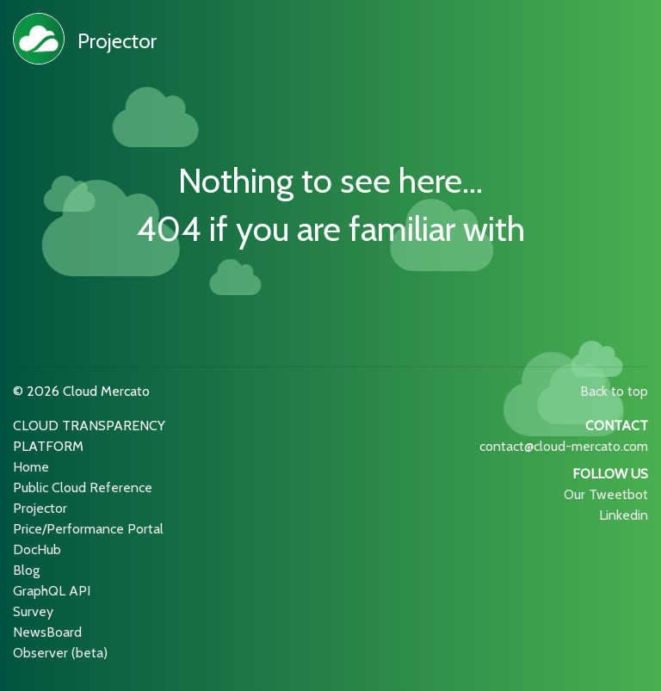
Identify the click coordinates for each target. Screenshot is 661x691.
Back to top (614, 391)
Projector (117, 40)
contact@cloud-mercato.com (563, 446)
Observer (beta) (60, 653)
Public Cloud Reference (82, 487)
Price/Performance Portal (88, 529)
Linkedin (623, 515)
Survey (33, 611)
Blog (26, 570)
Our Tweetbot (606, 494)
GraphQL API (51, 591)
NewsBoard (47, 632)
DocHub (37, 549)
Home (31, 467)
